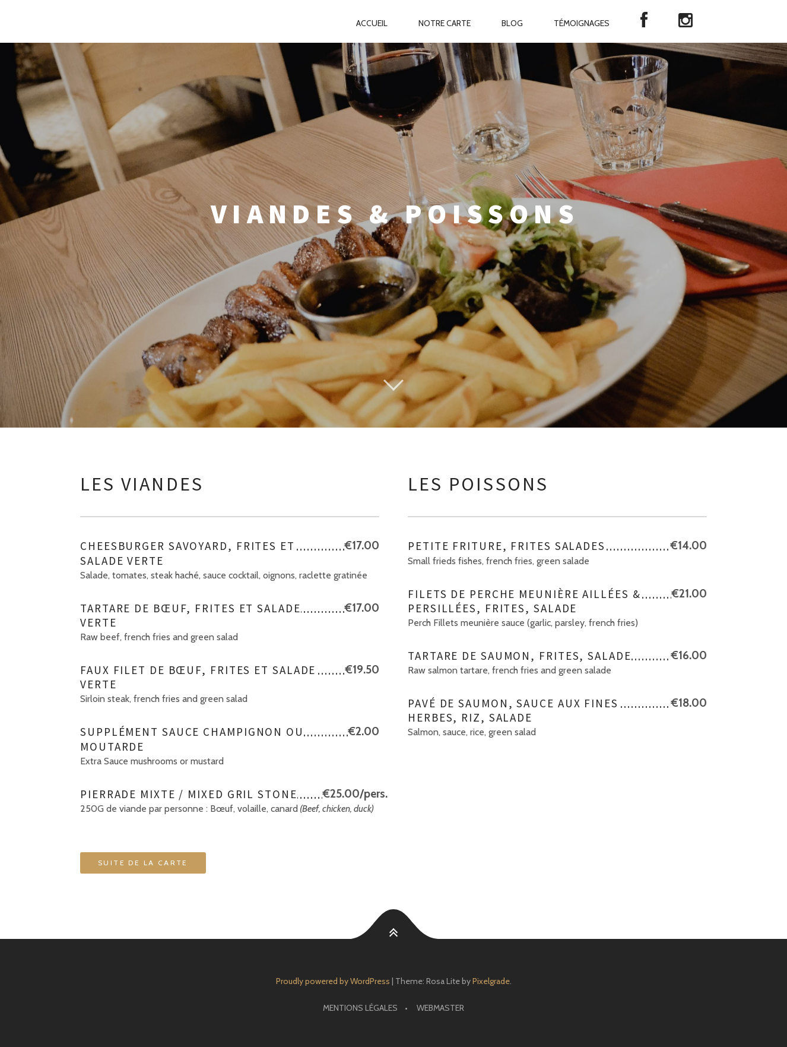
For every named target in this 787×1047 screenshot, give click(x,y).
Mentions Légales (360, 1007)
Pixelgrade (491, 981)
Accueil (372, 23)
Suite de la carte (143, 862)
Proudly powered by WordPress (333, 981)
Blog (512, 23)
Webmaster (440, 1007)
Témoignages (582, 23)
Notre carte (444, 23)
